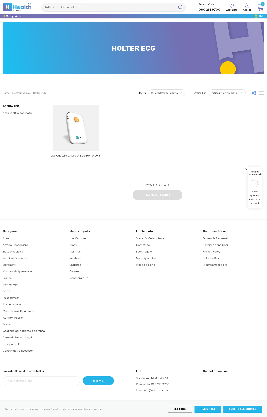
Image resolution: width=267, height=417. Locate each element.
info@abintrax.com (156, 395)
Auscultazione (12, 309)
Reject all (208, 409)
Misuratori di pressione (17, 276)
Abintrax (75, 256)
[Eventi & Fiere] (233, 19)
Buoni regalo (144, 256)
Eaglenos (75, 270)
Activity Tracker (13, 322)
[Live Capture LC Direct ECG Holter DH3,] (76, 161)
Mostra (142, 97)
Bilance (7, 283)
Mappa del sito (145, 270)
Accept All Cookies (243, 409)
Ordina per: (200, 97)
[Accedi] (247, 8)
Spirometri (9, 270)
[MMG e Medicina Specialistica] (79, 19)
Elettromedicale (13, 256)
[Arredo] (169, 19)
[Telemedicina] (32, 19)
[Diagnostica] (107, 19)
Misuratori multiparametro (19, 316)
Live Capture (78, 243)
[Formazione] (203, 19)
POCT (6, 296)
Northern (75, 263)
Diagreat (75, 276)
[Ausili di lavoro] (184, 19)
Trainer (7, 329)
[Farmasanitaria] (153, 19)
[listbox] (227, 97)
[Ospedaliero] (50, 19)
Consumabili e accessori (18, 356)
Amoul (74, 250)
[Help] (259, 18)
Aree (6, 243)
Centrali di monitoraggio (18, 342)
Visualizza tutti (79, 283)
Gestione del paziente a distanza (24, 336)
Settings (179, 409)
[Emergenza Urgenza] (129, 19)
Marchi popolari (146, 263)
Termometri (10, 289)
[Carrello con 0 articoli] (259, 7)
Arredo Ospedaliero (15, 250)
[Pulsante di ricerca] (180, 7)
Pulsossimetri (11, 303)
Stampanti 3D (11, 349)
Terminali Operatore (15, 263)
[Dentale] (217, 19)
